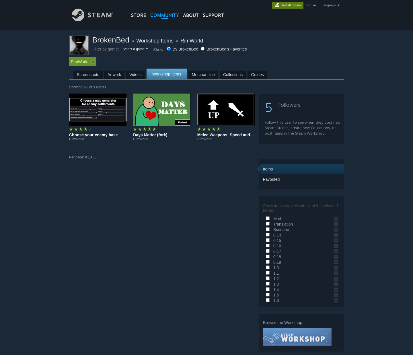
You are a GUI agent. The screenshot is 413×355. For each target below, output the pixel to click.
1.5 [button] (271, 295)
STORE (138, 15)
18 (89, 157)
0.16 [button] (272, 246)
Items (268, 169)
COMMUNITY (164, 15)
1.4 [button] (271, 289)
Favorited (271, 179)
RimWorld (191, 41)
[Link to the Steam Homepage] (97, 19)
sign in (311, 5)
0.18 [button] (272, 257)
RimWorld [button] (83, 61)
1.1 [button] (271, 273)
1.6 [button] (271, 300)
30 (94, 157)
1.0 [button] (271, 267)
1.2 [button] (271, 278)
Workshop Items (155, 41)
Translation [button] (278, 224)
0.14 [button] (272, 235)
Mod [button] (272, 218)
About (191, 15)
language (329, 5)
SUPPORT (213, 15)
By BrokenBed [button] (183, 49)
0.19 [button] (272, 262)
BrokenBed (110, 40)
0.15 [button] (272, 240)
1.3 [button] (271, 284)
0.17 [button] (272, 251)
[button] (135, 49)
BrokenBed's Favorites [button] (224, 49)
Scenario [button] (276, 229)
